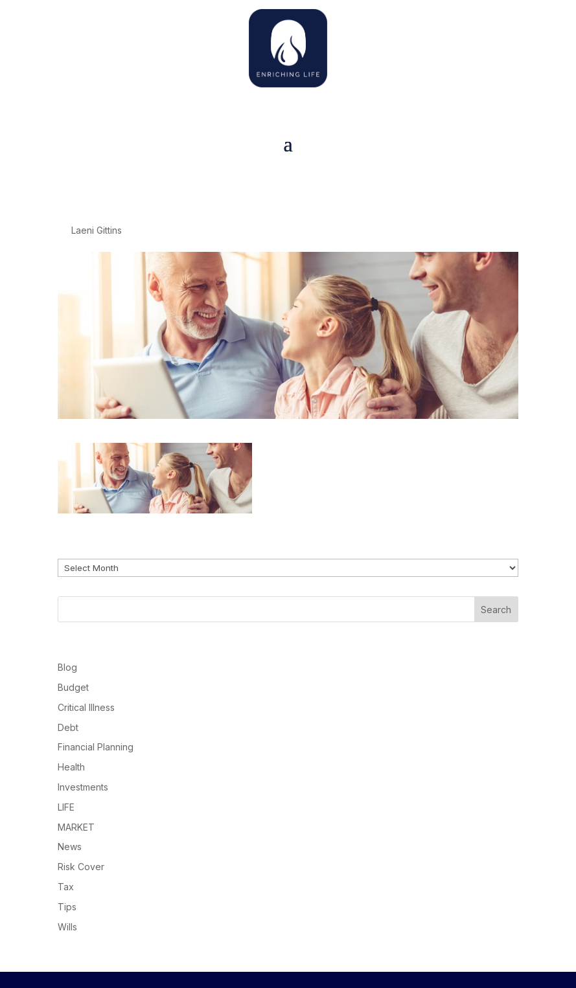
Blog (67, 667)
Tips (67, 906)
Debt (68, 727)
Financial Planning (95, 746)
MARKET (76, 827)
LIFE (66, 807)
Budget (73, 687)
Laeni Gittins (96, 230)
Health (71, 766)
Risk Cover (81, 866)
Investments (83, 786)
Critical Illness (86, 707)
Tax (66, 886)
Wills (67, 926)
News (70, 846)
